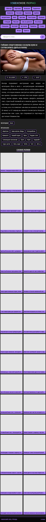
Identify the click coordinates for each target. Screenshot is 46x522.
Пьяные (41, 17)
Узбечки (8, 9)
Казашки (27, 9)
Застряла (24, 26)
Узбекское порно (23, 3)
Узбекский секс (6, 519)
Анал (14, 17)
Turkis (26, 144)
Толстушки (31, 17)
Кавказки (10, 13)
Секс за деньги (27, 22)
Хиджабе (37, 140)
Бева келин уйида (18, 131)
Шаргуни (5, 131)
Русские (19, 13)
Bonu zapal (17, 144)
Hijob (28, 140)
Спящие (7, 22)
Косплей (14, 26)
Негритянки (6, 17)
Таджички (36, 9)
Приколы (33, 26)
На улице (38, 22)
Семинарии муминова (9, 140)
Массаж (16, 22)
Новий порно (16, 135)
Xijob (22, 140)
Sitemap (43, 519)
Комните (5, 135)
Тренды (14, 519)
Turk (32, 144)
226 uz (39, 144)
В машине (5, 26)
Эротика (22, 17)
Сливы (42, 26)
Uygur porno (6, 144)
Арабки (36, 13)
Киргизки (18, 9)
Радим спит (34, 135)
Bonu (25, 135)
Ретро (19, 31)
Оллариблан (31, 131)
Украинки (28, 13)
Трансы (26, 31)
